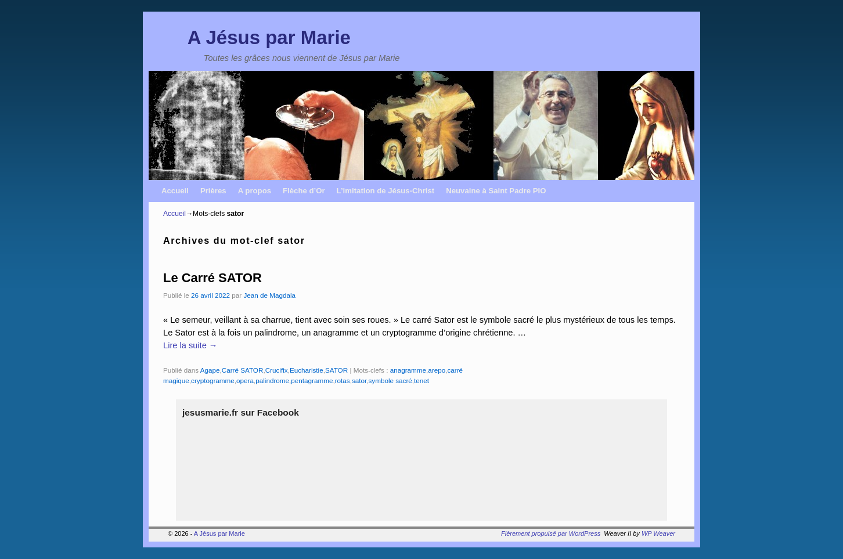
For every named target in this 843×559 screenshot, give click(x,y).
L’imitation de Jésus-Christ (386, 190)
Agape (210, 370)
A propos (254, 190)
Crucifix (276, 370)
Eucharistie (306, 370)
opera (245, 380)
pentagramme (312, 380)
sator (359, 380)
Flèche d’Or (304, 190)
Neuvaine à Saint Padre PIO (496, 190)
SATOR (336, 370)
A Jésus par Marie (269, 37)
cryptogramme (213, 380)
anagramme (408, 370)
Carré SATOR (243, 370)
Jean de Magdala (269, 295)
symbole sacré (390, 380)
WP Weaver (658, 533)
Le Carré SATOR (212, 278)
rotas (342, 380)
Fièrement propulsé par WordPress (550, 533)
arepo (436, 370)
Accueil (175, 190)
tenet (421, 380)
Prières (213, 190)
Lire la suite (190, 345)
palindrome (272, 380)
